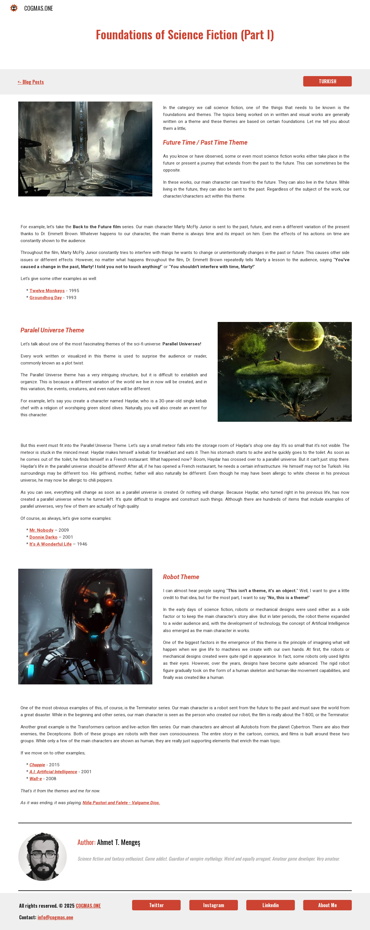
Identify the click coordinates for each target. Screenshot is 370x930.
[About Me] (328, 905)
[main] (185, 34)
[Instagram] (214, 905)
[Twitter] (156, 905)
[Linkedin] (271, 905)
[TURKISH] (328, 81)
